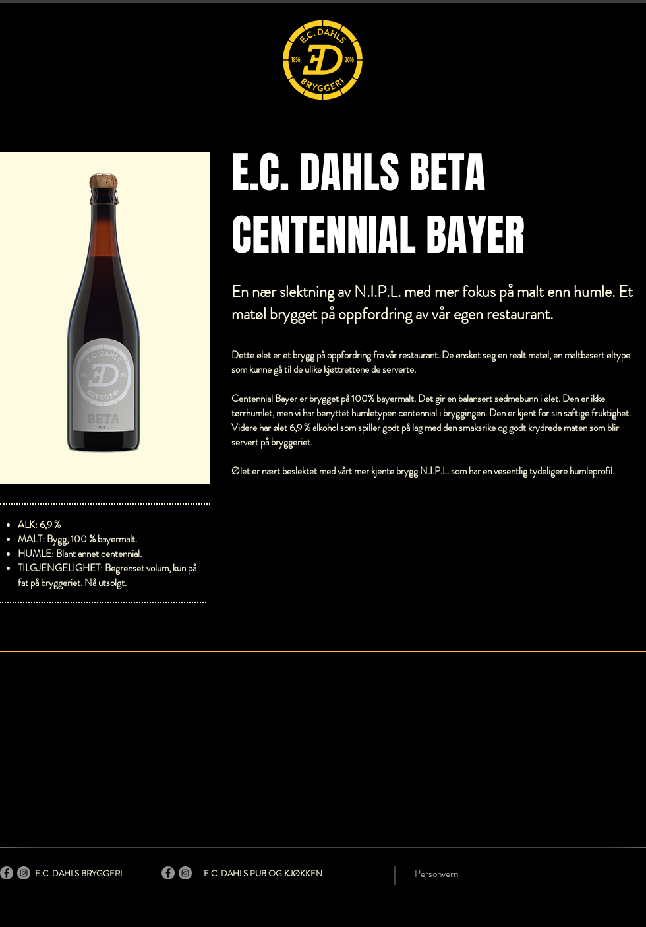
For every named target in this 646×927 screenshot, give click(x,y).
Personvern (436, 873)
